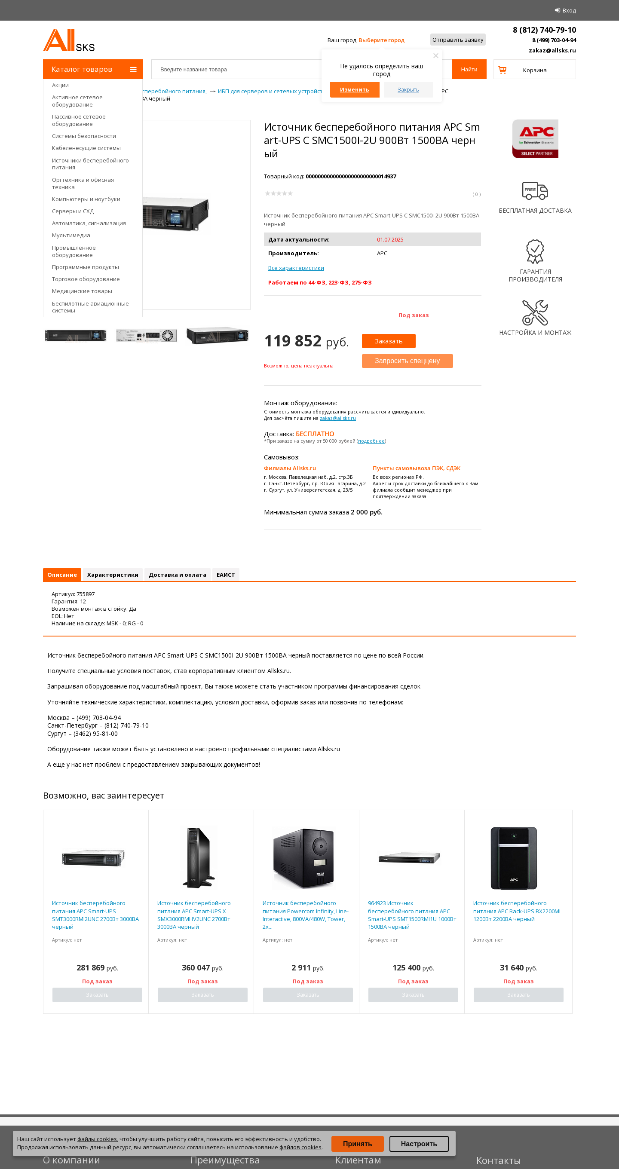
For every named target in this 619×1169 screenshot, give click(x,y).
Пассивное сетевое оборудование (79, 120)
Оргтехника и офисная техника (83, 183)
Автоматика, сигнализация (89, 223)
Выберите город (381, 40)
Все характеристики (296, 268)
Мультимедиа (71, 235)
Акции (60, 85)
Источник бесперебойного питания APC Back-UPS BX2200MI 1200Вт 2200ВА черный (517, 910)
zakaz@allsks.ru (552, 50)
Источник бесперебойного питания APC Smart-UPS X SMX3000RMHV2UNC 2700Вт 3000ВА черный (194, 914)
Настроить (419, 1144)
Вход (569, 10)
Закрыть (408, 89)
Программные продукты (85, 267)
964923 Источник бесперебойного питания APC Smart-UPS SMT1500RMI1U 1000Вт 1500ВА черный (412, 914)
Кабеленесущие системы (86, 148)
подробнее (371, 441)
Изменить (354, 89)
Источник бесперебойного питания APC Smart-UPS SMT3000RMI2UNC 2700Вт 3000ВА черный (95, 914)
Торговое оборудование (86, 279)
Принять (357, 1144)
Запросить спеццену (407, 360)
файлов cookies (300, 1147)
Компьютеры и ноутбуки (86, 199)
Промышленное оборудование (74, 251)
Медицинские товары (82, 291)
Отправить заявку (458, 39)
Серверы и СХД (73, 211)
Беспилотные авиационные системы (90, 307)
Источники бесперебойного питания (90, 163)
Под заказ (413, 315)
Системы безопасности (84, 136)
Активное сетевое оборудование (77, 100)
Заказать (389, 341)
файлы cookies (97, 1139)
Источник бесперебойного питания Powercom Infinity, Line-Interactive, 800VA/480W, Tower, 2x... (306, 914)
